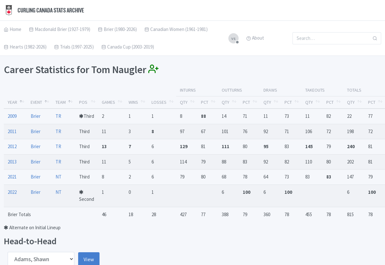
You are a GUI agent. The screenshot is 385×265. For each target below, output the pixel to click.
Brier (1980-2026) (117, 29)
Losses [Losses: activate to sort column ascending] (159, 102)
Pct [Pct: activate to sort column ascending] (204, 102)
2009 (12, 116)
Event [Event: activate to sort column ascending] (36, 102)
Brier (36, 116)
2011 (12, 131)
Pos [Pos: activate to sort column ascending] (83, 102)
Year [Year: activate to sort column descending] (12, 102)
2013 (12, 162)
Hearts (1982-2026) (25, 47)
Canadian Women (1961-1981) (176, 29)
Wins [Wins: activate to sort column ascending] (133, 102)
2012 (12, 146)
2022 (12, 192)
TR (58, 116)
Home (12, 29)
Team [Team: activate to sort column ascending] (61, 102)
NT (59, 177)
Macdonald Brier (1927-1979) (59, 29)
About (255, 38)
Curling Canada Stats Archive (44, 10)
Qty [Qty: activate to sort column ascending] (184, 102)
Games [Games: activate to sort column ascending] (108, 102)
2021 (12, 177)
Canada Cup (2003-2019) (127, 47)
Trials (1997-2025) (74, 47)
